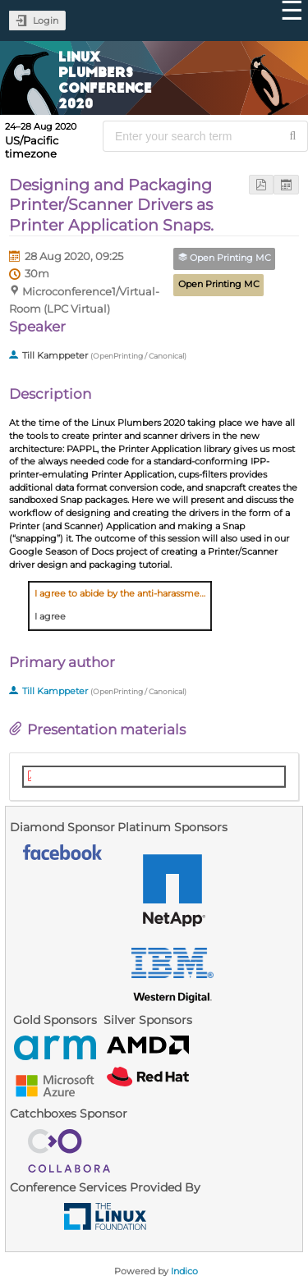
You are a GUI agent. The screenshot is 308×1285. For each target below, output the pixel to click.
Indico (184, 1271)
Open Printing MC (219, 284)
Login (45, 20)
